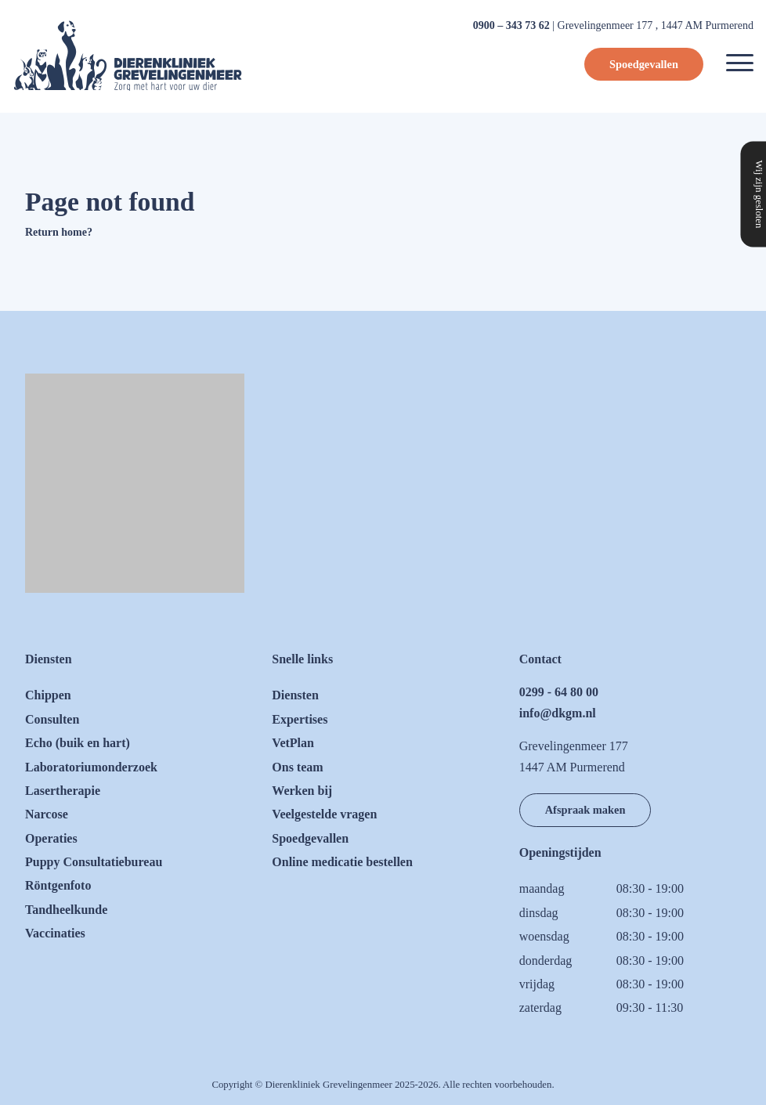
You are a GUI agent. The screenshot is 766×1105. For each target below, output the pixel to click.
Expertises (299, 719)
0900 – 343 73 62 (511, 25)
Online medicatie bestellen (342, 861)
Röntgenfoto (58, 885)
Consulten (52, 719)
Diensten (295, 695)
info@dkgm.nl (557, 713)
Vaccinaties (55, 933)
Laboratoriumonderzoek (91, 767)
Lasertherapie (62, 790)
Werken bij (302, 790)
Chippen (48, 695)
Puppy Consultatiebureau (93, 861)
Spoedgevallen (643, 64)
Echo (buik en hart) (77, 742)
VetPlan (293, 742)
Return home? (58, 232)
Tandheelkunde (66, 909)
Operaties (51, 838)
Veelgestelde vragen (324, 814)
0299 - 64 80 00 (558, 692)
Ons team (297, 767)
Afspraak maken (585, 809)
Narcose (46, 814)
